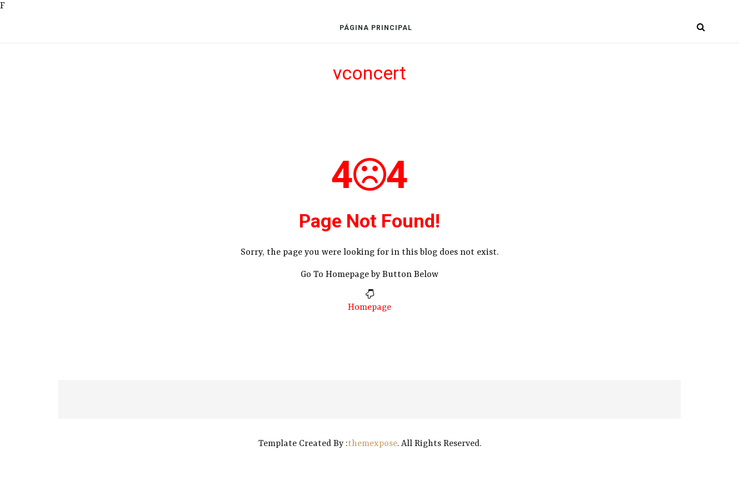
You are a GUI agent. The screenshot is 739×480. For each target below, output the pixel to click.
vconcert (369, 73)
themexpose (372, 444)
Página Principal (375, 28)
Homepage (369, 308)
